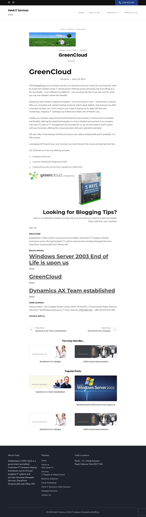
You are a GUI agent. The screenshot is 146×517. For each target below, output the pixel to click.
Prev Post (47, 329)
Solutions (71, 61)
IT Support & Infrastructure (53, 474)
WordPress (95, 512)
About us (94, 12)
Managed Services (49, 491)
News (31, 268)
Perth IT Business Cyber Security (55, 487)
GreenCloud (40, 85)
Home (81, 12)
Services (112, 12)
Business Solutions (49, 479)
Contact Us (130, 12)
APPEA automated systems (95, 361)
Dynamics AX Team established (72, 290)
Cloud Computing (48, 483)
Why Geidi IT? (47, 467)
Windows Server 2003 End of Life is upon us (68, 259)
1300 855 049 (126, 2)
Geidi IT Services (18, 10)
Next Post (102, 329)
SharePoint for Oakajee (50, 361)
